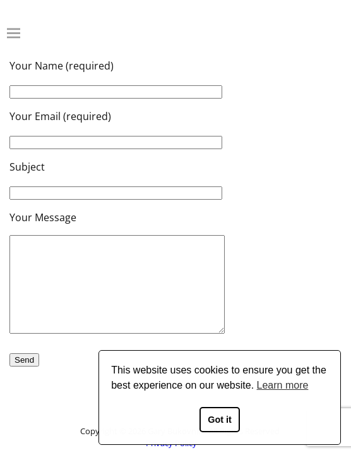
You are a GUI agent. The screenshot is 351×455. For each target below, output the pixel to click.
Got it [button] (220, 420)
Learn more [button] (283, 385)
